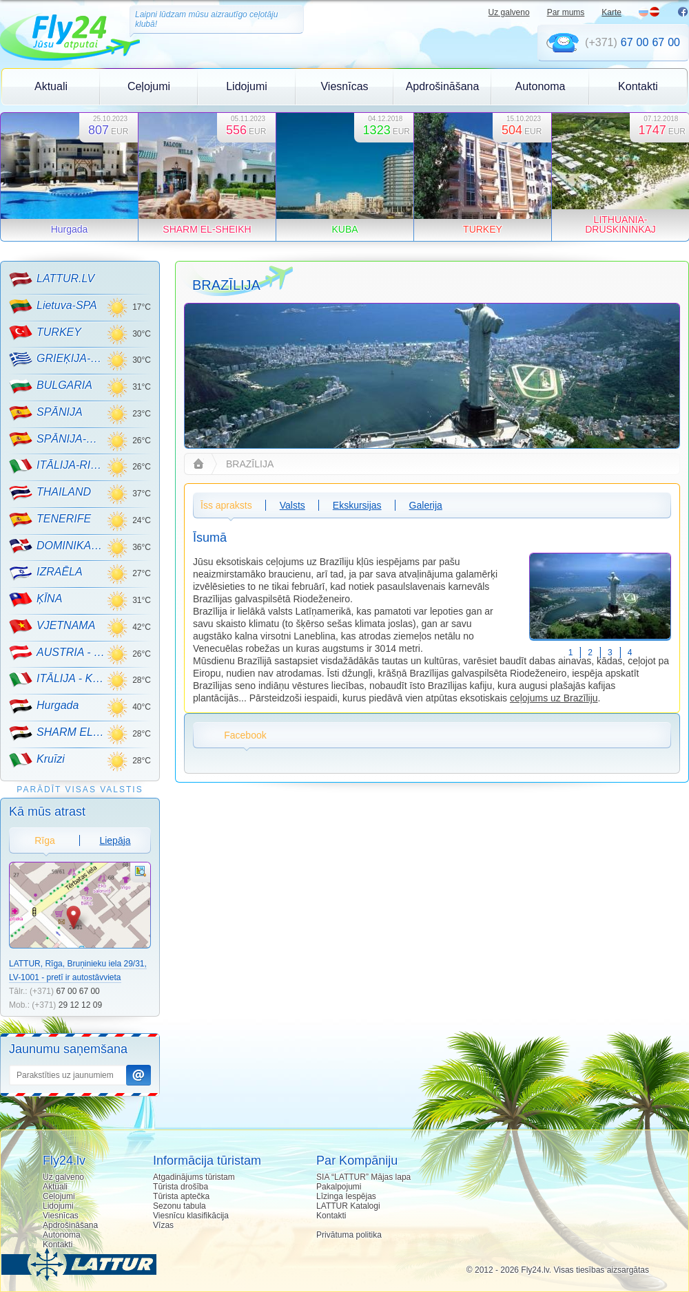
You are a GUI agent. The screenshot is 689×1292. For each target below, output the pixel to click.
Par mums (566, 12)
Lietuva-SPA (53, 306)
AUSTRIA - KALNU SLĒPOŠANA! (57, 652)
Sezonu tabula (179, 1206)
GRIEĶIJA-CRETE (57, 359)
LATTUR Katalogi (348, 1206)
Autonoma (540, 86)
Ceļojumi (148, 86)
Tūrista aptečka (181, 1196)
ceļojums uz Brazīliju (554, 697)
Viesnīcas (344, 86)
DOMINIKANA (57, 546)
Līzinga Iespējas (346, 1196)
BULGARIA (50, 386)
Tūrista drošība (180, 1187)
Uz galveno (509, 12)
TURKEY (45, 332)
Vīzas (163, 1225)
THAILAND (50, 493)
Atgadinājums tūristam (194, 1177)
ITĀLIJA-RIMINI (57, 466)
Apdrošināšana (443, 86)
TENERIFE (50, 520)
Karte (611, 12)
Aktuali (51, 86)
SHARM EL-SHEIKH (57, 733)
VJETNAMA (52, 626)
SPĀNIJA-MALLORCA (57, 439)
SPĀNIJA (46, 413)
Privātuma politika (349, 1235)
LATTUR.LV (51, 279)
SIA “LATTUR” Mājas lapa (363, 1177)
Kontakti (638, 86)
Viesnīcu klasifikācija (191, 1215)
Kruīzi (37, 760)
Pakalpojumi (338, 1187)
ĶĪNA (35, 599)
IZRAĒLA (46, 573)
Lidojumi (246, 86)
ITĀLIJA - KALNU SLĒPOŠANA (57, 679)
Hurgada (44, 706)
